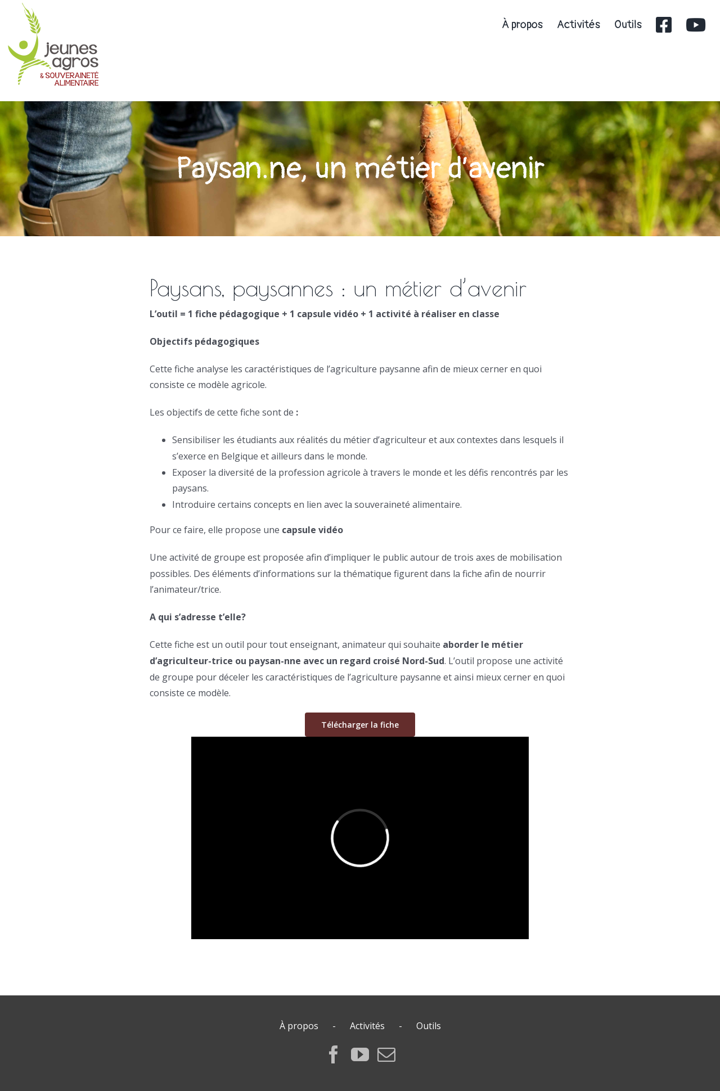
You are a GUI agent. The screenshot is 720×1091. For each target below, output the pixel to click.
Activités (367, 1026)
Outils (428, 1026)
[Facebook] (334, 1054)
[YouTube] (360, 1054)
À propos (299, 1026)
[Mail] (386, 1054)
